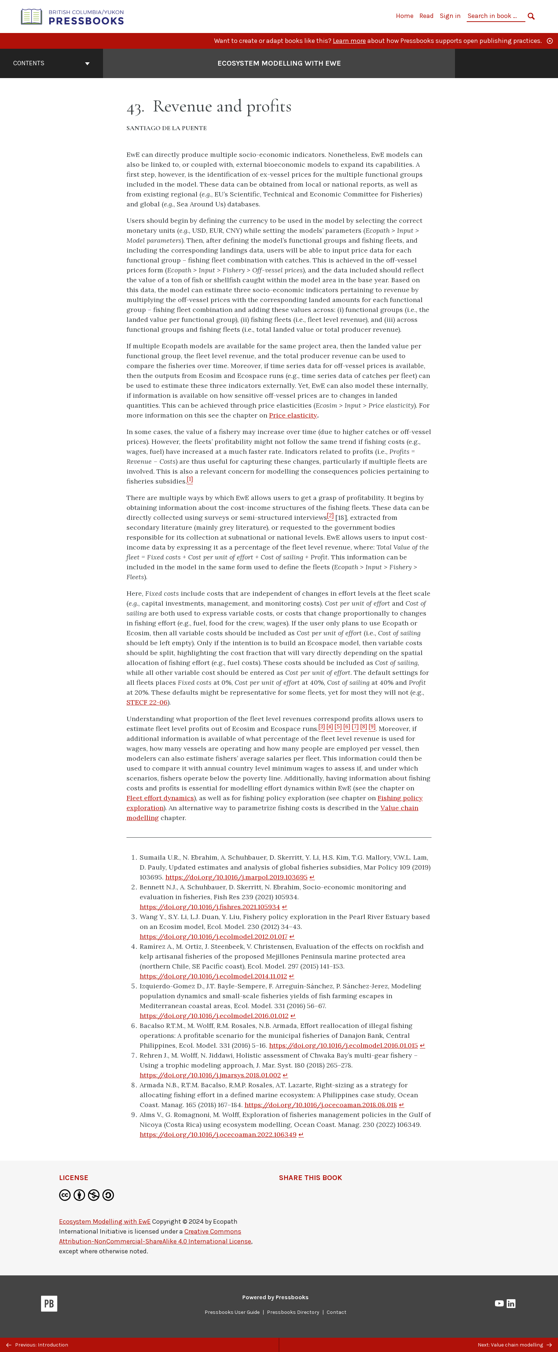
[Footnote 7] (355, 728)
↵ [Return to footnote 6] (422, 1045)
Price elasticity (293, 415)
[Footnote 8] (363, 728)
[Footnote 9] (372, 728)
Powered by (275, 1297)
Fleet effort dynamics (160, 798)
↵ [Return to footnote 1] (312, 877)
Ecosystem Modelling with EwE (105, 1221)
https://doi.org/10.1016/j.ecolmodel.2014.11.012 (213, 976)
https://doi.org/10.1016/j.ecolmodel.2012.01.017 (213, 936)
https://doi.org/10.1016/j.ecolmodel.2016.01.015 (343, 1045)
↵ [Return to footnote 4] (291, 976)
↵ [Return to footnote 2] (284, 907)
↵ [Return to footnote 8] (401, 1105)
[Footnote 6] (347, 728)
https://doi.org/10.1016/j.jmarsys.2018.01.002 (210, 1075)
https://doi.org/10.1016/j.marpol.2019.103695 (236, 877)
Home (405, 16)
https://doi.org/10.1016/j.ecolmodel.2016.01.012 (214, 1015)
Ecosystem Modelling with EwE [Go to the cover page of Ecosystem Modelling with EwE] (279, 63)
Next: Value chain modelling (515, 1345)
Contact (336, 1312)
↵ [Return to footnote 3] (292, 936)
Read (426, 16)
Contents (51, 63)
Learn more (349, 41)
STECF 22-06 (147, 702)
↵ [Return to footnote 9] (301, 1134)
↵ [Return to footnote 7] (285, 1075)
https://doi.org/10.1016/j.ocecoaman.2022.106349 (218, 1134)
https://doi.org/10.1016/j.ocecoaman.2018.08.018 (321, 1105)
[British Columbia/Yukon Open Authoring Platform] (72, 15)
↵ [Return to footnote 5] (293, 1015)
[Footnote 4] (330, 728)
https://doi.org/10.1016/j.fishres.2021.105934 (210, 907)
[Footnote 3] (322, 728)
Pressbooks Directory (293, 1312)
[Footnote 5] (338, 728)
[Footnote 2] (330, 517)
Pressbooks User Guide (232, 1312)
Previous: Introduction (37, 1345)
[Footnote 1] (190, 481)
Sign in (450, 16)
